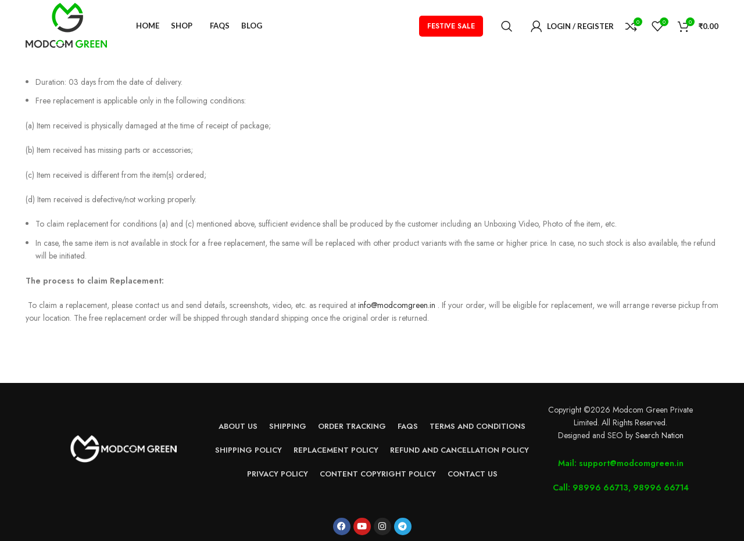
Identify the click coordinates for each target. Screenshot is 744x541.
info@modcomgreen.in (396, 305)
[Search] (507, 26)
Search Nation (659, 435)
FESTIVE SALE (451, 26)
